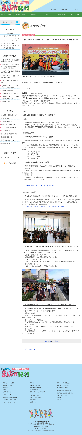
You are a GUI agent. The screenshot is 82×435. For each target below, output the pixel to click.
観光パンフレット (34, 399)
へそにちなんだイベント (9, 402)
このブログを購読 (11, 163)
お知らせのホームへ (29, 349)
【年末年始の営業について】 (9, 93)
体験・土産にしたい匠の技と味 (37, 392)
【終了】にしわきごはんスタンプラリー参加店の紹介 (10, 86)
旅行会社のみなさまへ (62, 387)
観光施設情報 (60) (6, 137)
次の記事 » (55, 341)
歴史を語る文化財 (20, 14)
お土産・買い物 (61, 14)
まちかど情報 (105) (7, 121)
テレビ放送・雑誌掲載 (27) (9, 134)
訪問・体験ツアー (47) (7, 140)
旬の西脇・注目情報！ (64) (9, 115)
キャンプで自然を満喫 (35, 397)
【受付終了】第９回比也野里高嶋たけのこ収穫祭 (10, 60)
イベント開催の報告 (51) (8, 127)
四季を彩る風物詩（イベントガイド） (39, 387)
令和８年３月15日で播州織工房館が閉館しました (10, 72)
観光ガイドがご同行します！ (64, 383)
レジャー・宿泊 (75, 14)
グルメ (47, 14)
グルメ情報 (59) (5, 130)
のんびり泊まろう (34, 395)
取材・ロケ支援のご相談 (63, 385)
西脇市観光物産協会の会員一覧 (65, 393)
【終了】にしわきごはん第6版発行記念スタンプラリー (10, 97)
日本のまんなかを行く (6, 14)
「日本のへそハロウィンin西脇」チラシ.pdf (39, 185)
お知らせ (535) (5, 118)
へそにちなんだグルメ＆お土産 (10, 399)
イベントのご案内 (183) (8, 124)
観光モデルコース (34, 383)
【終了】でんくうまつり (8, 101)
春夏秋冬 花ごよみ (35, 385)
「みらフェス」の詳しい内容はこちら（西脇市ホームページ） (46, 206)
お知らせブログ (53, 9)
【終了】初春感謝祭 (7, 90)
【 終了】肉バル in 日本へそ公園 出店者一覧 (10, 76)
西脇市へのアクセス (66, 9)
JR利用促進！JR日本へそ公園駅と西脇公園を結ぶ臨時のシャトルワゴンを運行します (10, 66)
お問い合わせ (77, 9)
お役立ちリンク (34, 402)
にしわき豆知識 (34, 389)
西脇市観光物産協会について (64, 390)
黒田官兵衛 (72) (5, 143)
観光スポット (34, 14)
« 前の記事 (47, 341)
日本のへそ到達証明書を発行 (10, 397)
